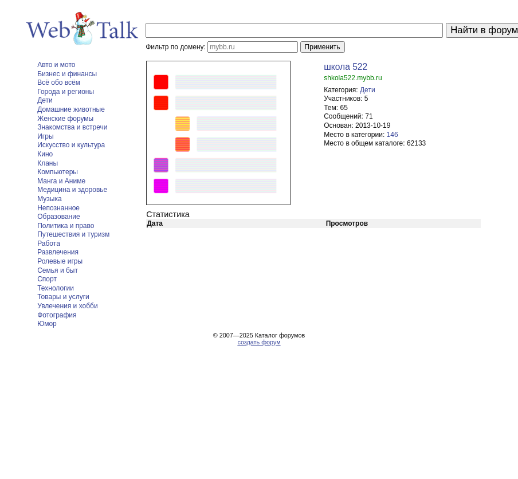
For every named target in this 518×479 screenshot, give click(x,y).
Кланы (47, 163)
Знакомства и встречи (72, 127)
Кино (45, 154)
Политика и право (65, 226)
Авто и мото (56, 65)
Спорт (47, 279)
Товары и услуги (63, 297)
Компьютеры (57, 172)
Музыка (49, 199)
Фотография (56, 315)
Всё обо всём (58, 82)
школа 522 (345, 67)
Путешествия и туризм (73, 234)
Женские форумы (65, 119)
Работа (48, 243)
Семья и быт (57, 270)
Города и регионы (65, 92)
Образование (58, 217)
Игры (45, 136)
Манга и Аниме (61, 181)
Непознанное (58, 208)
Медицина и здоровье (72, 190)
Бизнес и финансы (67, 74)
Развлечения (58, 252)
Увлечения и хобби (67, 306)
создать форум (258, 342)
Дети (45, 100)
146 (392, 135)
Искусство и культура (71, 145)
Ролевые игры (60, 261)
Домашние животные (71, 109)
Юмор (47, 324)
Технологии (55, 288)
